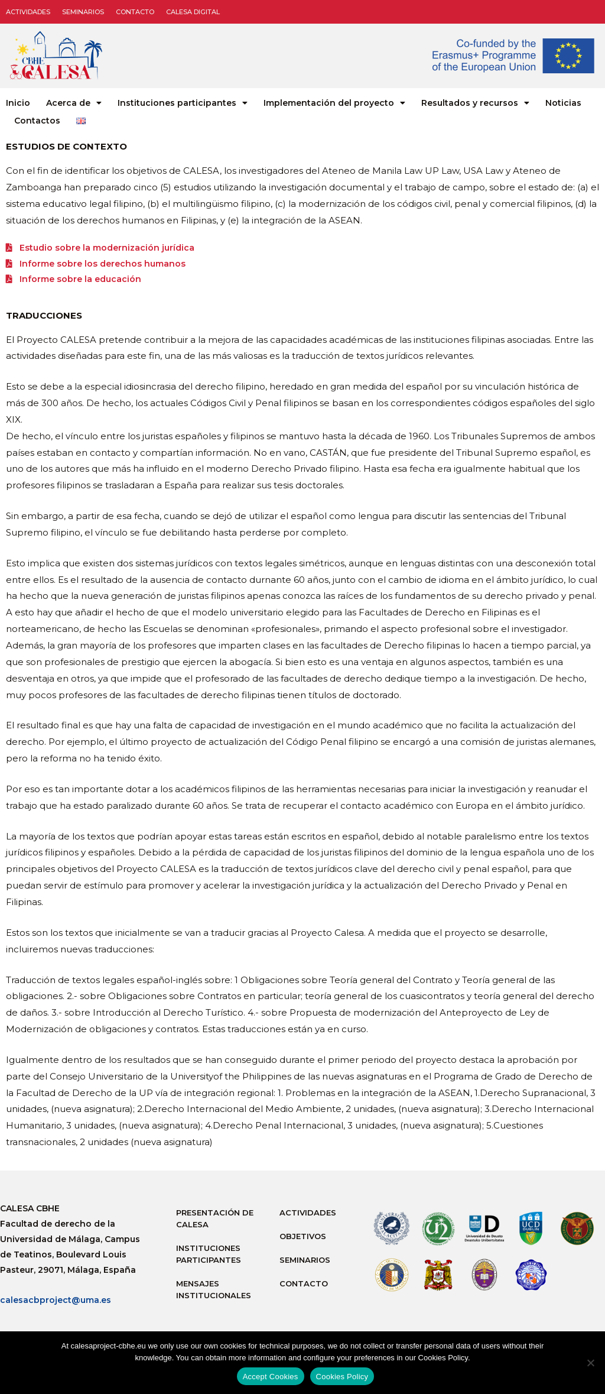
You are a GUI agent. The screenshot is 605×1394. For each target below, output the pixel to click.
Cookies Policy (342, 1376)
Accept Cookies (270, 1376)
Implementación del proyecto (334, 103)
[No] (590, 1363)
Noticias (563, 103)
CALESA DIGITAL (193, 12)
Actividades (28, 12)
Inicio (18, 103)
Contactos (37, 120)
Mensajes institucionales (213, 1292)
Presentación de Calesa (214, 1221)
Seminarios (83, 12)
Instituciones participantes (183, 103)
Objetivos (302, 1239)
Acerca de (74, 103)
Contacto (135, 12)
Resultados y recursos (475, 103)
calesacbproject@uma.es (55, 1303)
